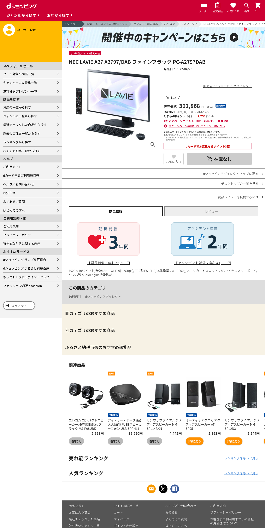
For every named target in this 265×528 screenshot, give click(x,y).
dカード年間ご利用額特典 (21, 175)
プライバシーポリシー (18, 235)
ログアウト (19, 306)
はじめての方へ (14, 210)
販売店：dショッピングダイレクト (227, 86)
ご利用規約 (11, 226)
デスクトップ (189, 24)
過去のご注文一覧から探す (21, 133)
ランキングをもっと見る (241, 458)
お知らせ (9, 193)
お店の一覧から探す (17, 107)
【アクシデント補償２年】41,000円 (202, 262)
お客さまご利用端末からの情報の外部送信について (232, 521)
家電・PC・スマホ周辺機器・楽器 (107, 24)
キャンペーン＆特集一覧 (20, 82)
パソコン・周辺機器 (146, 24)
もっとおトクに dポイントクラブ (26, 277)
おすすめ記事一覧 (126, 506)
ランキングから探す (17, 142)
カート (118, 512)
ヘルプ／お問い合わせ (18, 184)
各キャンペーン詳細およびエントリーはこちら (197, 126)
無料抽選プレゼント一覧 (20, 91)
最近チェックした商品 (84, 519)
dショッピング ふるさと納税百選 (26, 268)
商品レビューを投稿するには (238, 197)
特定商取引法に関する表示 (21, 243)
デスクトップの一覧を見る (239, 183)
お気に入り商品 (79, 512)
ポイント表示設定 (126, 525)
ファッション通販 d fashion (22, 285)
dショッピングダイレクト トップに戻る (230, 173)
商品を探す (76, 506)
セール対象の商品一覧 (18, 74)
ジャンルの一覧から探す (20, 116)
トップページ (72, 24)
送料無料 (75, 296)
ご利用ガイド (12, 167)
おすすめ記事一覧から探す (21, 151)
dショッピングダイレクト (103, 296)
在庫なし (76, 441)
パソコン (169, 24)
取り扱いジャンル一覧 (84, 525)
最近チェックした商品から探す (25, 124)
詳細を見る (194, 441)
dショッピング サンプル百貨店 (24, 259)
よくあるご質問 (14, 201)
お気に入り (173, 161)
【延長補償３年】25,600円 (108, 262)
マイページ (121, 519)
